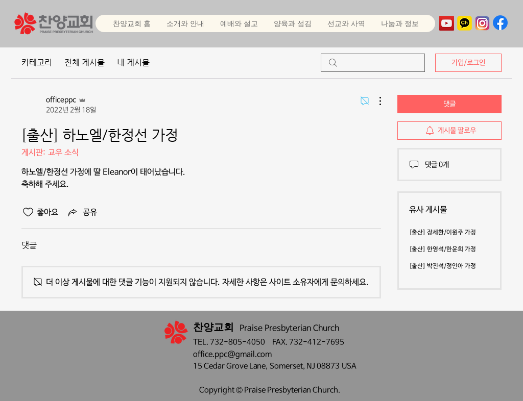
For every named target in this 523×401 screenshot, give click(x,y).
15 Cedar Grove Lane (229, 366)
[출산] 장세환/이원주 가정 (442, 232)
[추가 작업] (375, 101)
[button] (239, 23)
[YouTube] (446, 23)
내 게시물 (133, 62)
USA (349, 366)
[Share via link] (81, 212)
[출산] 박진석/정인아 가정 (442, 266)
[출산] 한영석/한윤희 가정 (442, 249)
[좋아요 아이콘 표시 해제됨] (28, 212)
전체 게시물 (84, 62)
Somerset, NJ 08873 (306, 366)
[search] (373, 63)
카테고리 (36, 62)
